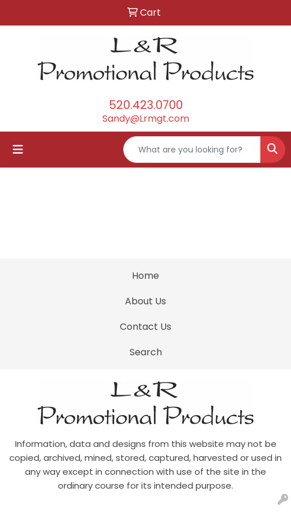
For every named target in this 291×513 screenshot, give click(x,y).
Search (146, 352)
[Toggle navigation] (18, 149)
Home (145, 275)
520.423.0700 (146, 105)
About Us (145, 301)
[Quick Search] (192, 149)
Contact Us (145, 326)
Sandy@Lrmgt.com (145, 118)
